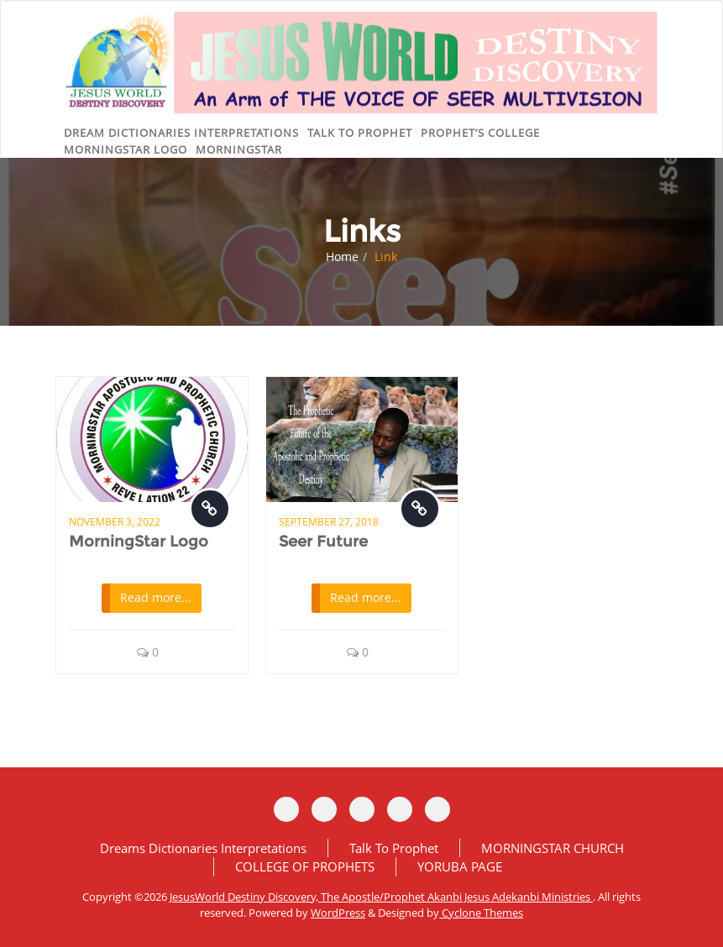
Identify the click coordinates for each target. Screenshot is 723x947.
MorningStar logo (125, 149)
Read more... (155, 597)
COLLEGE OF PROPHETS (305, 866)
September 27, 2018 (329, 522)
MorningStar (239, 149)
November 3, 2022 (114, 522)
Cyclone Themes (481, 912)
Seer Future (323, 541)
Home (342, 256)
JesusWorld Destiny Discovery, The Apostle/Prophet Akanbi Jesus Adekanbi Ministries (381, 896)
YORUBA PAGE (459, 866)
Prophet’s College (480, 132)
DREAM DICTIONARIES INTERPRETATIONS (181, 132)
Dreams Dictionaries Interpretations (203, 848)
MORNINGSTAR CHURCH (552, 848)
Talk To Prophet (393, 848)
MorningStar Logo (138, 541)
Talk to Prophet (359, 132)
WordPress (338, 912)
